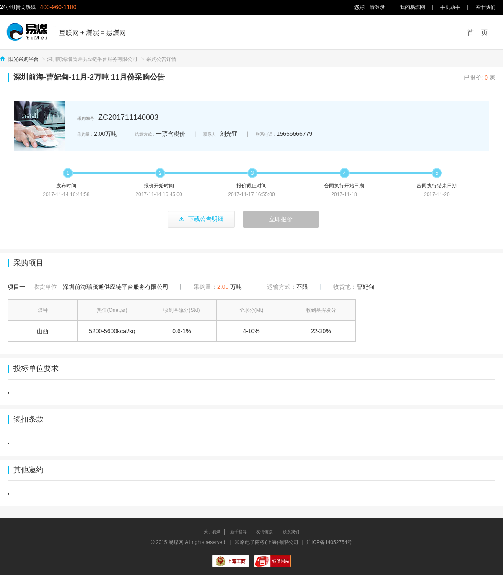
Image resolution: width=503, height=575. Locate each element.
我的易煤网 (412, 7)
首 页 (477, 32)
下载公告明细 (201, 218)
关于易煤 (212, 531)
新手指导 (238, 531)
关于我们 (485, 7)
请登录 (377, 7)
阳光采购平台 (23, 59)
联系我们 (291, 531)
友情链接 (264, 531)
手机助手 (450, 7)
